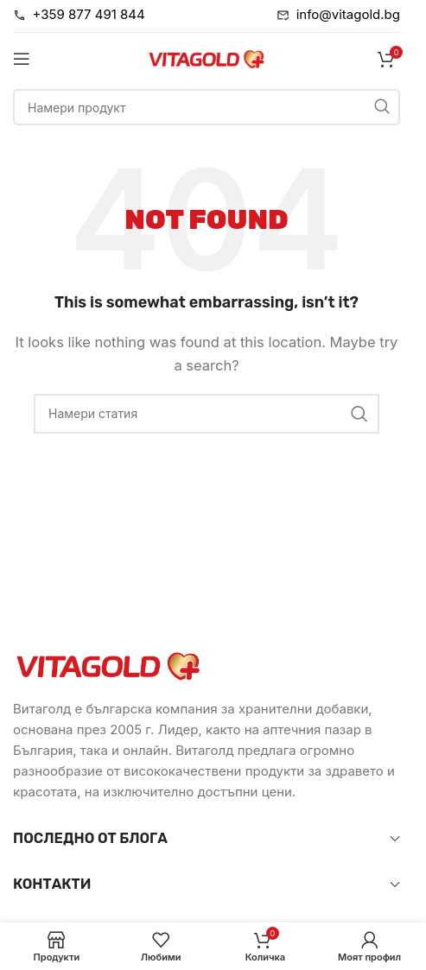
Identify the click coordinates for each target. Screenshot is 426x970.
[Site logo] (206, 57)
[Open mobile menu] (21, 58)
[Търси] (206, 107)
